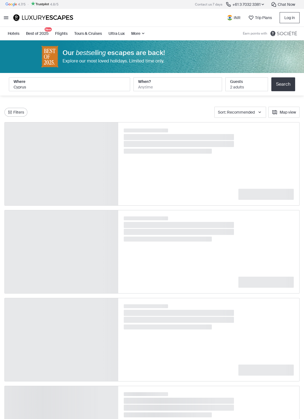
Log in (289, 17)
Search (283, 84)
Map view (284, 112)
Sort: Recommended (240, 112)
